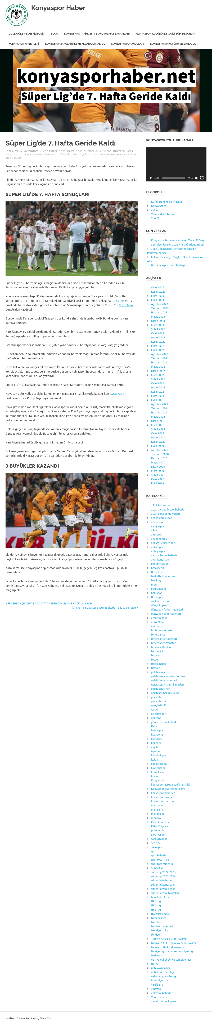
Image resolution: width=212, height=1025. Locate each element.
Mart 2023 (157, 324)
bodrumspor (158, 588)
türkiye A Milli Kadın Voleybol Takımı (173, 942)
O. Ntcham (126, 305)
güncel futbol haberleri (110, 151)
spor (24, 154)
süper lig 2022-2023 (163, 872)
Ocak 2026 (157, 287)
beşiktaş (156, 580)
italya (154, 759)
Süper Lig (76, 154)
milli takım (157, 813)
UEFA (154, 963)
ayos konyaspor (160, 559)
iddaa (154, 209)
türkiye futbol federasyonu (167, 947)
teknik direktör (160, 897)
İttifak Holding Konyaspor (166, 201)
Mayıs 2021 (158, 416)
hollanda (156, 742)
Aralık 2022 (158, 337)
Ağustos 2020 (159, 449)
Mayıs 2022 (158, 366)
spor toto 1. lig (160, 859)
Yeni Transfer (159, 997)
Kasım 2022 (158, 341)
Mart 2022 (157, 374)
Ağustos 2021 (159, 404)
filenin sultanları (161, 647)
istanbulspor (158, 755)
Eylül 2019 (157, 483)
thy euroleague (160, 913)
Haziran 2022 (159, 362)
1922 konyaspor (161, 505)
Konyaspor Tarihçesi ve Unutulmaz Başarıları (97, 33)
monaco (156, 817)
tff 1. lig (156, 901)
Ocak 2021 (157, 433)
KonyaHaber (31, 151)
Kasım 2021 (158, 391)
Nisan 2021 (158, 420)
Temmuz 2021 (160, 408)
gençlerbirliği (159, 705)
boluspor (156, 592)
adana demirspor (161, 517)
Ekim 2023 (157, 295)
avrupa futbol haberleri (165, 555)
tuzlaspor (157, 955)
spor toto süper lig (58, 154)
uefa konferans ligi (162, 972)
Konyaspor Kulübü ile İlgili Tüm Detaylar (165, 33)
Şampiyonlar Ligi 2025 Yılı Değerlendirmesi (177, 244)
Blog (54, 33)
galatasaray (158, 672)
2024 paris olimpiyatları (165, 513)
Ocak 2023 (157, 333)
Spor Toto (157, 218)
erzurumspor (159, 617)
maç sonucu (13, 154)
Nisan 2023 (158, 320)
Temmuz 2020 (160, 454)
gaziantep (157, 697)
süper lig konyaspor (163, 884)
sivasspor (156, 847)
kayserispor (158, 767)
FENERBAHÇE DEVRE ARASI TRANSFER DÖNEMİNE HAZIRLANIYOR (49, 603)
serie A (155, 842)
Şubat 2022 (158, 379)
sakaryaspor (158, 834)
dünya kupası (159, 605)
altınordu (156, 534)
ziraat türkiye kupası (163, 1001)
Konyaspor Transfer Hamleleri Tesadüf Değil (178, 240)
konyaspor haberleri (163, 792)
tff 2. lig (156, 905)
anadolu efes (159, 538)
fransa (155, 655)
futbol (53, 151)
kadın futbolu (159, 763)
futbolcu (81, 151)
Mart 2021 (157, 424)
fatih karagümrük (161, 630)
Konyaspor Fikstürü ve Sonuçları (174, 43)
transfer (156, 922)
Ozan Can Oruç (160, 822)
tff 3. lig (156, 909)
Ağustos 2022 (159, 354)
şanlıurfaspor (159, 838)
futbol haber (66, 151)
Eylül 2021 (157, 399)
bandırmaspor (159, 563)
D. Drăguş (117, 300)
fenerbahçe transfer (163, 642)
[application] (176, 164)
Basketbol (157, 572)
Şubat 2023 (158, 329)
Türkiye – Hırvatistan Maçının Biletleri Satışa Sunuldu (103, 607)
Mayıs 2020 (158, 462)
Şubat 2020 (158, 474)
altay (154, 530)
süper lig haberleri (117, 154)
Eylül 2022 (157, 349)
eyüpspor (157, 626)
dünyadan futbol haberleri (167, 609)
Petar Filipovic (159, 826)
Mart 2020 (157, 470)
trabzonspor (158, 917)
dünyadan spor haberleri (166, 613)
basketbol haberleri (163, 576)
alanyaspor (157, 526)
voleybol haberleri (162, 992)
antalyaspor (158, 551)
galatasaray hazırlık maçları (167, 684)
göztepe (156, 717)
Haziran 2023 (159, 312)
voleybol (156, 988)
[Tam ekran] (202, 178)
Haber (129, 151)
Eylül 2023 (157, 299)
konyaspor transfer (162, 801)
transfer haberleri (162, 926)
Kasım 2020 (158, 441)
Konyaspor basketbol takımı (168, 788)
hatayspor (157, 730)
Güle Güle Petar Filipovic (27, 33)
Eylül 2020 (157, 445)
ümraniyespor (159, 980)
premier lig (158, 830)
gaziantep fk (158, 701)
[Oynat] (150, 178)
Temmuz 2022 (160, 358)
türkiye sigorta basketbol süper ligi (172, 951)
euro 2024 (157, 622)
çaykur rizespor (160, 601)
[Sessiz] (196, 178)
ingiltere (156, 747)
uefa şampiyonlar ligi (164, 976)
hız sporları (158, 734)
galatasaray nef (160, 688)
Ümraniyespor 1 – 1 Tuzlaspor (169, 265)
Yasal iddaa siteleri (162, 214)
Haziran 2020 (159, 458)
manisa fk (157, 809)
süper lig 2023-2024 (94, 154)
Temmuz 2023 (160, 308)
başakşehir (157, 567)
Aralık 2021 (158, 387)
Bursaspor (157, 597)
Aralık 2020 (158, 437)
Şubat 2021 (158, 429)
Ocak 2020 (157, 479)
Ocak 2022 (157, 383)
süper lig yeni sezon (163, 888)
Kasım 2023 (158, 291)
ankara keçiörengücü (163, 542)
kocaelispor (158, 772)
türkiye (155, 934)
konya (154, 776)
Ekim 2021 (157, 395)
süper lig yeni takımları (165, 892)
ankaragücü (158, 547)
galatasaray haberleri (164, 680)
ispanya (155, 751)
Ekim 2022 (157, 345)
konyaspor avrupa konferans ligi (170, 784)
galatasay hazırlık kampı (165, 692)
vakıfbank (157, 984)
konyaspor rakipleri (162, 797)
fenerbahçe (158, 634)
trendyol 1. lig (159, 930)
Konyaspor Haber (58, 8)
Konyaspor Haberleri (24, 43)
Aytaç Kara (117, 393)
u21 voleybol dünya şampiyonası (171, 959)
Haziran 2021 (159, 412)
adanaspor (157, 522)
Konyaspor (157, 780)
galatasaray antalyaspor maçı (168, 676)
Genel (91, 151)
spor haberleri (37, 154)
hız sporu (156, 738)
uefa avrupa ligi (160, 967)
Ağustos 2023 (159, 304)
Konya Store (158, 205)
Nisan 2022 (158, 370)
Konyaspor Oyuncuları (127, 43)
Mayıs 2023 (158, 316)
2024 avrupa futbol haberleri (168, 509)
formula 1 (157, 651)
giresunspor (158, 713)
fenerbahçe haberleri (164, 638)
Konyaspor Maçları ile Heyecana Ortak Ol (75, 43)
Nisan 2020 (158, 466)
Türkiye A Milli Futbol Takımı (168, 938)
